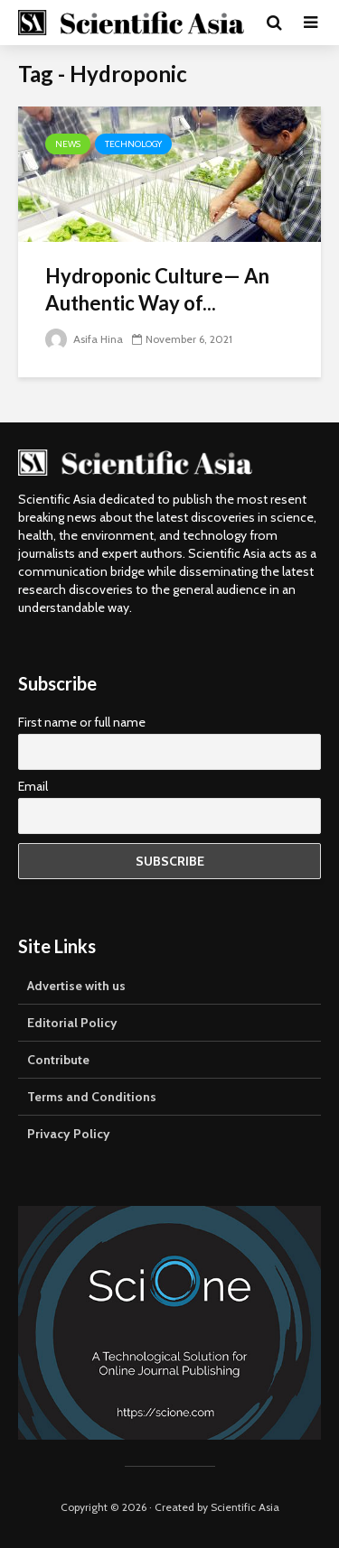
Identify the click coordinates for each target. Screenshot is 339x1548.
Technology (133, 144)
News (67, 144)
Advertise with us (76, 986)
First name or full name (82, 722)
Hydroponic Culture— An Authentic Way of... (157, 289)
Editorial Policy (72, 1023)
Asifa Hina (84, 339)
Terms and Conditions (91, 1097)
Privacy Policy (68, 1134)
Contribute (58, 1060)
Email (33, 786)
